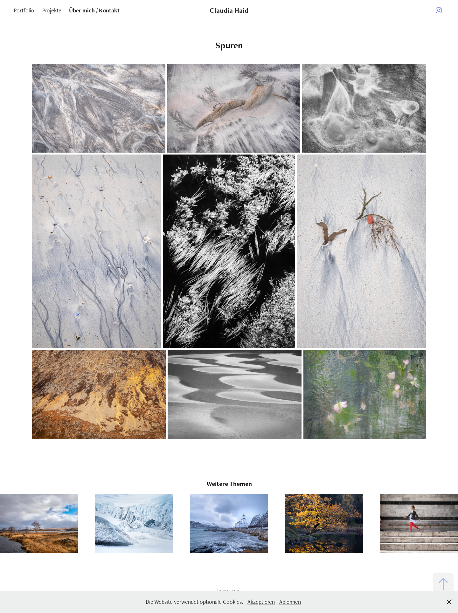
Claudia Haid (229, 10)
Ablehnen (290, 601)
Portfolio (24, 10)
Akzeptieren (261, 601)
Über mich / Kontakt (94, 10)
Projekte (51, 10)
